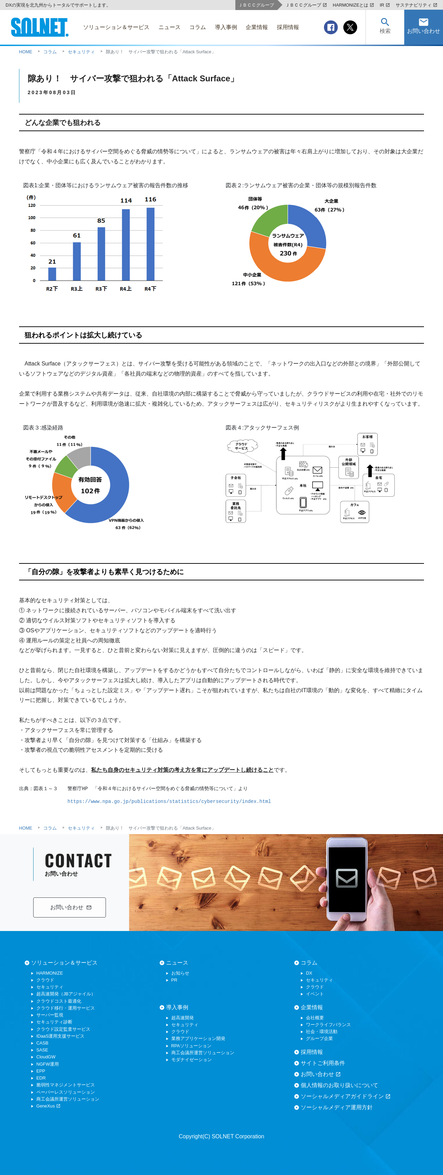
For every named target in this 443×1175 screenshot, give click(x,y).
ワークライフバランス (328, 1024)
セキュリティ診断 (54, 1021)
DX (309, 973)
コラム (309, 963)
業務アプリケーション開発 (198, 1038)
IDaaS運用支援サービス (60, 1036)
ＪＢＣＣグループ (306, 5)
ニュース (177, 963)
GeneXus (48, 1106)
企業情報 (312, 1007)
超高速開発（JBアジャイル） (66, 993)
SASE (42, 1049)
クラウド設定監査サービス (63, 1029)
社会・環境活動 (321, 1031)
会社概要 (315, 1017)
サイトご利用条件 (323, 1063)
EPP (40, 1071)
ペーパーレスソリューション (65, 1092)
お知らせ (180, 973)
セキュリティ (49, 986)
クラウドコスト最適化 (58, 1001)
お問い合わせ (321, 1074)
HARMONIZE (49, 973)
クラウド (45, 980)
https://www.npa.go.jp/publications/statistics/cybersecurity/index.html (169, 801)
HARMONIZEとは (353, 5)
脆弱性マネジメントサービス (65, 1084)
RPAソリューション (191, 1045)
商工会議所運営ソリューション (67, 1099)
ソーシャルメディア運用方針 (337, 1107)
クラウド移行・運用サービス (65, 1008)
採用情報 (312, 1052)
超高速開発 (182, 1017)
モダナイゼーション (191, 1059)
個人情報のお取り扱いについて (339, 1085)
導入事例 (177, 1007)
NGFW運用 (47, 1064)
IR (385, 5)
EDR (41, 1078)
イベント (315, 993)
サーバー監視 (49, 1015)
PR (174, 980)
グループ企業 (319, 1038)
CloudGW (45, 1056)
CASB (42, 1043)
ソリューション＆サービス (64, 963)
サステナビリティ (416, 5)
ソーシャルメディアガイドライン (346, 1096)
